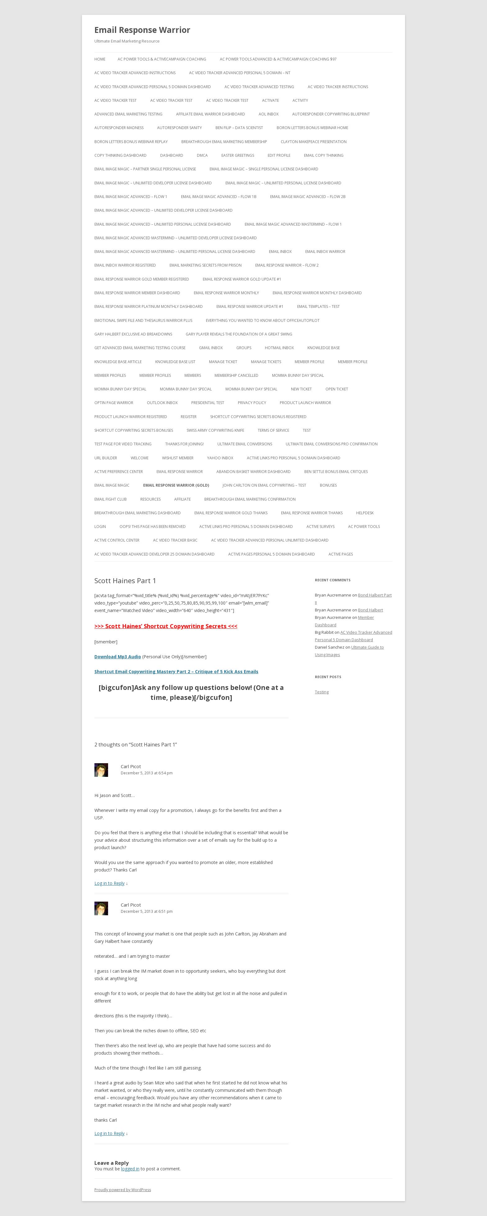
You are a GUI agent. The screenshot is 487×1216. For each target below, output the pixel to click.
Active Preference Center (118, 471)
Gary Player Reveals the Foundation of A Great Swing (239, 334)
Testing (322, 692)
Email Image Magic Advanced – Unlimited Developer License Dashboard (163, 210)
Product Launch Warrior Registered (130, 416)
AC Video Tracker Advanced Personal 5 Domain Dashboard (152, 86)
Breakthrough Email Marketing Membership (224, 141)
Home (99, 59)
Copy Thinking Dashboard (120, 155)
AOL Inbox (269, 114)
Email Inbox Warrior (325, 251)
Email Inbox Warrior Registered (125, 265)
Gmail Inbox (211, 347)
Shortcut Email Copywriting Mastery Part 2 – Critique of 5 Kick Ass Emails (176, 671)
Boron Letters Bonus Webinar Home (312, 127)
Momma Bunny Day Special (298, 375)
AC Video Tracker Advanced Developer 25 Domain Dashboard (154, 554)
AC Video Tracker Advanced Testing (259, 86)
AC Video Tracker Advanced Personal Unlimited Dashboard (270, 540)
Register (189, 416)
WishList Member (177, 458)
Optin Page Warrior (113, 402)
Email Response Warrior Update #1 (250, 306)
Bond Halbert (370, 610)
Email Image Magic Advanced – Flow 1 (130, 196)
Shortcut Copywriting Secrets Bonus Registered (258, 416)
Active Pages (341, 554)
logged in (130, 1169)
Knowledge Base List (175, 361)
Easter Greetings (237, 155)
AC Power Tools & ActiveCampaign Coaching (162, 59)
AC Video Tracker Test (115, 100)
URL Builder (105, 458)
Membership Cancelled (236, 375)
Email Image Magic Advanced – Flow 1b (219, 196)
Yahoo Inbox (220, 458)
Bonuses (328, 485)
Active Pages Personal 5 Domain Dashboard (271, 554)
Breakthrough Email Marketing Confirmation (250, 499)
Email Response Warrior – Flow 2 (287, 265)
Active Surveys (321, 526)
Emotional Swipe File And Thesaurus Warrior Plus (143, 320)
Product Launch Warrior (305, 402)
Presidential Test (207, 402)
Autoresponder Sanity (179, 127)
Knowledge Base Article (118, 361)
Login (100, 526)
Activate (270, 100)
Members (192, 375)
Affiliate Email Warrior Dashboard (210, 114)
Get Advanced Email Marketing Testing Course (139, 347)
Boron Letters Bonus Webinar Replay (131, 141)
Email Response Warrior (142, 29)
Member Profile (309, 361)
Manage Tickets (266, 361)
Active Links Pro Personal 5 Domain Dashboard (293, 458)
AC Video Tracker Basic (175, 540)
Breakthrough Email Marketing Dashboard (137, 513)
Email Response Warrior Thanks (312, 513)
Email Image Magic (112, 485)
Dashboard (171, 155)
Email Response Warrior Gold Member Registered (141, 279)
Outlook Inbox (162, 402)
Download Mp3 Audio (117, 657)
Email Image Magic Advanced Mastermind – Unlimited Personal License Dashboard (174, 251)
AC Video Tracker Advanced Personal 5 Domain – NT (239, 72)
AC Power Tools (364, 526)
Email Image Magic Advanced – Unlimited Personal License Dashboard (162, 224)
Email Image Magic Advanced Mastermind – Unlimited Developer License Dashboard (175, 238)
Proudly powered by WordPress (122, 1189)
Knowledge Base (323, 347)
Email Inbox (280, 251)
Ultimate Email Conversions (244, 444)
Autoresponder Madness (118, 127)
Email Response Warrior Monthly (226, 292)
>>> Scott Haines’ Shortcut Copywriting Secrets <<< (165, 626)
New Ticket (301, 389)
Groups (243, 347)
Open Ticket (336, 389)
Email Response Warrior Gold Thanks (230, 513)
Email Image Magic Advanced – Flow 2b (308, 196)
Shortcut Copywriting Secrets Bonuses (133, 430)
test (307, 430)
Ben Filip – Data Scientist (239, 127)
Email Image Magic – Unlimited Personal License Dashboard (283, 183)
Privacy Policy (252, 402)
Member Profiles (110, 375)
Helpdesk (365, 513)
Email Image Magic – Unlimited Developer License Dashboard (153, 183)
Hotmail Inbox (279, 347)
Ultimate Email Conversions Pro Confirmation (332, 444)
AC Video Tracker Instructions (338, 86)
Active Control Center (116, 540)
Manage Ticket (223, 361)
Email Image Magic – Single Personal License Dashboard (264, 169)
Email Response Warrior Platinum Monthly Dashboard (148, 306)
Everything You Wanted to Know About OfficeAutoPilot (263, 320)
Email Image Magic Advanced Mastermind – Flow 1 (293, 224)
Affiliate (182, 499)
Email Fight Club (110, 499)
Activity (300, 100)
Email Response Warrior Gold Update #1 (242, 279)
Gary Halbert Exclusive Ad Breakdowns (133, 334)
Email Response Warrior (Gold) (176, 485)
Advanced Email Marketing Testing (128, 114)
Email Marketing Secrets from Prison (206, 265)
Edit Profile (279, 155)
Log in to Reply (109, 883)
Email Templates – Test (318, 306)
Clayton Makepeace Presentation (314, 141)
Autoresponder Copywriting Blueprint (331, 114)
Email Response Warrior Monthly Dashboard (317, 292)
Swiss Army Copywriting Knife (215, 430)
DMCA (202, 155)
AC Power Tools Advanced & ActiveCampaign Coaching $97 (278, 59)
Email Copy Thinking (324, 155)
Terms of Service (273, 430)
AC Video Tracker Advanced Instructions (134, 72)
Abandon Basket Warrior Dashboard (253, 471)
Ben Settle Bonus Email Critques (336, 471)
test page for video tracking (123, 444)
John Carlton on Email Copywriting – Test (264, 485)
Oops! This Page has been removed (153, 526)
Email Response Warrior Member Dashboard (137, 292)
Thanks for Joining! (184, 444)
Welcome (139, 458)
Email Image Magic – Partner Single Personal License (145, 169)
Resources (150, 499)
